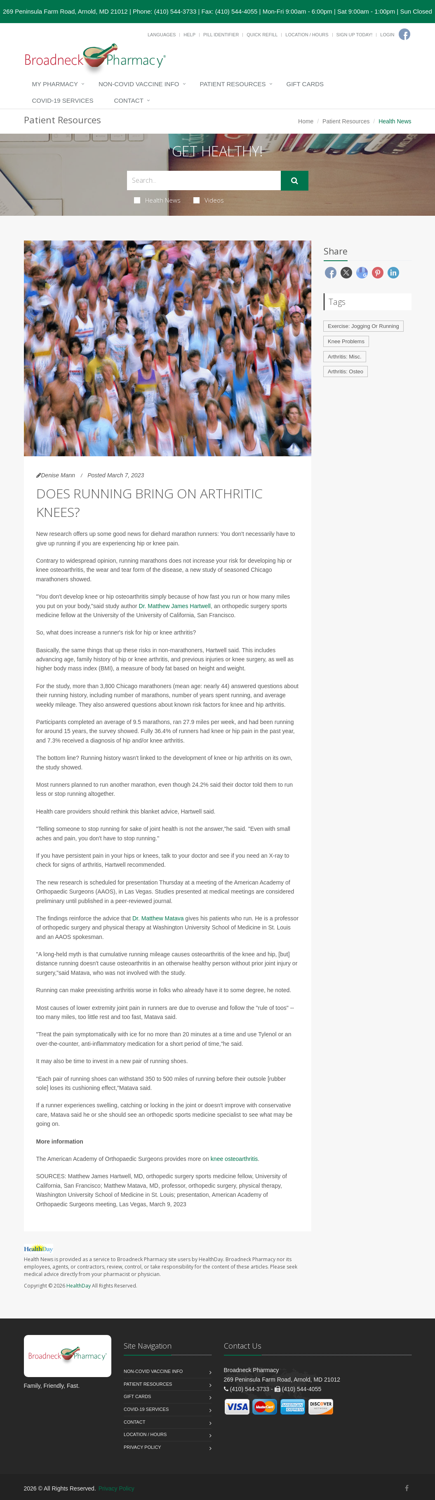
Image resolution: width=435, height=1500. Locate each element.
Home (305, 121)
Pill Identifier (221, 34)
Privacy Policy (142, 1447)
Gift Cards (305, 83)
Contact (128, 100)
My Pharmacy (55, 83)
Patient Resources (233, 83)
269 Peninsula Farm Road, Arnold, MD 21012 (65, 11)
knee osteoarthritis (234, 1159)
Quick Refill (262, 34)
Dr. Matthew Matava (158, 918)
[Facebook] (404, 34)
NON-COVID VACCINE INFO (139, 83)
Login (387, 34)
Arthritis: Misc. (345, 357)
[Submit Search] (294, 181)
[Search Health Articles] (204, 180)
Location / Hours (306, 34)
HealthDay (78, 1285)
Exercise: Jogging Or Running (363, 326)
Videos (208, 200)
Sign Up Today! (354, 34)
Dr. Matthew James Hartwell (175, 606)
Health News (157, 200)
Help (189, 34)
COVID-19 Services (63, 100)
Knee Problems (346, 341)
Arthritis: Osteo (345, 371)
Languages (162, 34)
